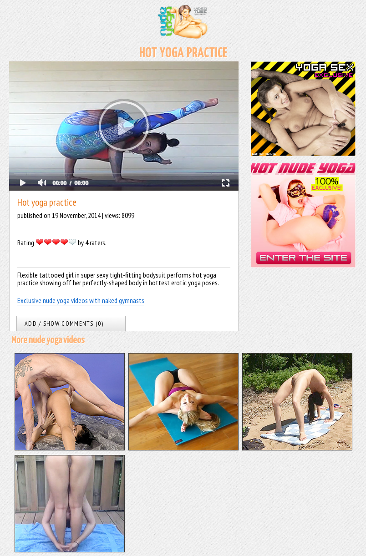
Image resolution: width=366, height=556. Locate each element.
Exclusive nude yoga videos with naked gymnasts (80, 300)
